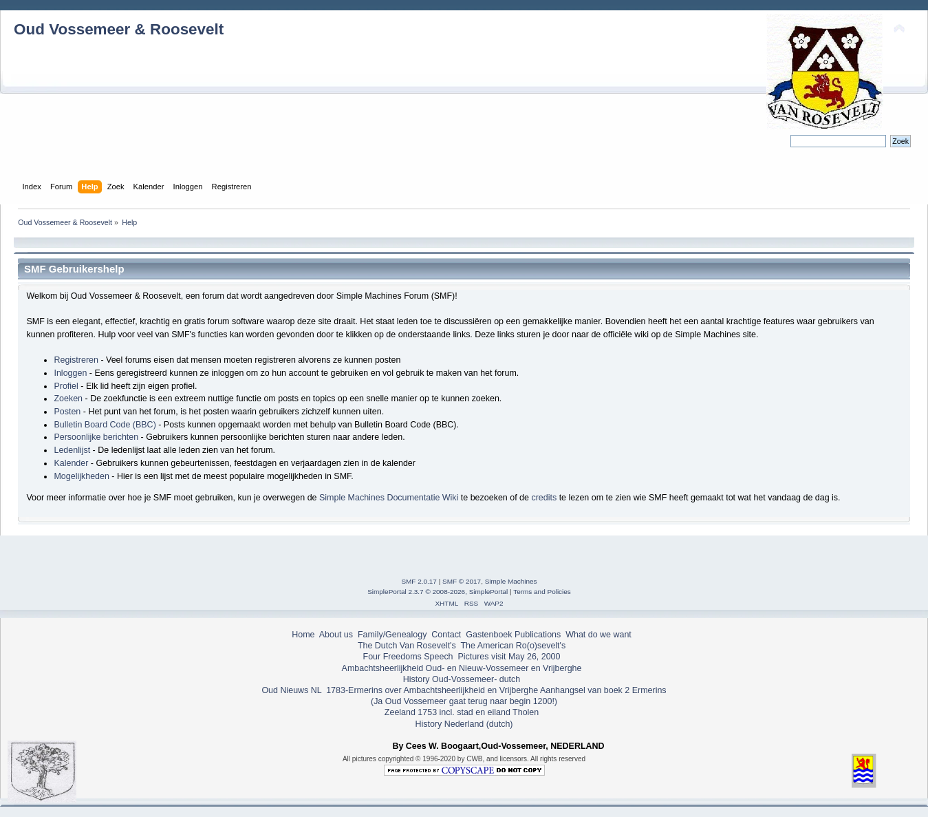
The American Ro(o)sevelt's (512, 645)
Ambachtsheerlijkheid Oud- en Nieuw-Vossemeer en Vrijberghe (462, 668)
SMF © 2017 (461, 581)
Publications (538, 634)
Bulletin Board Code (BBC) (104, 424)
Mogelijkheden (81, 476)
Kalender (71, 463)
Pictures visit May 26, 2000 (508, 656)
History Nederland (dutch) (463, 724)
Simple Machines (511, 581)
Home (303, 634)
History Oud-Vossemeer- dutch (461, 679)
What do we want (598, 634)
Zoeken (68, 398)
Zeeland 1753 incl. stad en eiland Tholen (462, 712)
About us (336, 634)
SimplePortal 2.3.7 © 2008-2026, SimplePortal (437, 591)
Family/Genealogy (392, 634)
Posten (67, 411)
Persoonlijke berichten (96, 437)
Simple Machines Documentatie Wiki (388, 497)
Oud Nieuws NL (291, 690)
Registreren (76, 360)
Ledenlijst (72, 450)
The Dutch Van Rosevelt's (407, 645)
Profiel (66, 386)
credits (544, 497)
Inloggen (70, 373)
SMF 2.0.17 (419, 581)
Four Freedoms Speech (408, 656)
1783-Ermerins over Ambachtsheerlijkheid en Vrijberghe (431, 690)
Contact (446, 634)
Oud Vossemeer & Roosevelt (119, 29)
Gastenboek (489, 634)
